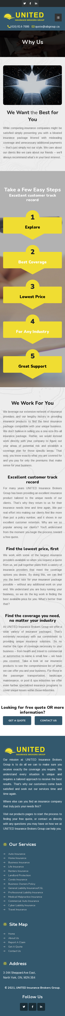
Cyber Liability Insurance (21, 905)
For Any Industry (32, 331)
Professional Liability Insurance (25, 892)
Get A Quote (17, 720)
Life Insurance (16, 866)
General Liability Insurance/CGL (25, 888)
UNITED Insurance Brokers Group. (38, 988)
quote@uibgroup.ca (45, 26)
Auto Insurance (16, 854)
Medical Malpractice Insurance (25, 897)
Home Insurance (17, 858)
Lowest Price (32, 297)
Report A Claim (16, 942)
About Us (13, 938)
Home (11, 933)
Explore (32, 227)
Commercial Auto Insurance (23, 901)
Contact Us (48, 720)
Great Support (32, 366)
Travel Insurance (17, 909)
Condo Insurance (17, 879)
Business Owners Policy (21, 884)
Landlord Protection (19, 875)
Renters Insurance (18, 871)
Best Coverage (32, 262)
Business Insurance (19, 862)
